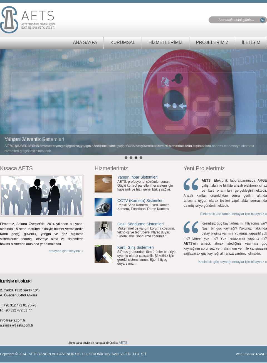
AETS (123, 343)
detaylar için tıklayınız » (66, 251)
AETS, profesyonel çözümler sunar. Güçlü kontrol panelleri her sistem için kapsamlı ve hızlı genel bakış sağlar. (145, 185)
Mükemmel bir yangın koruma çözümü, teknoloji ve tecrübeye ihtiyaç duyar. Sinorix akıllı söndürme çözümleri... (146, 232)
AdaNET (261, 354)
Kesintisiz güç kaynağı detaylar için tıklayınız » (232, 262)
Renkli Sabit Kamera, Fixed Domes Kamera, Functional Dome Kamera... (144, 207)
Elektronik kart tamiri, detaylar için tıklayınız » (233, 214)
